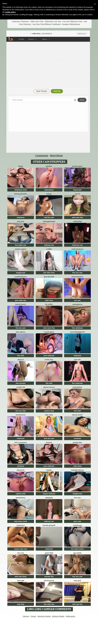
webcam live (49, 245)
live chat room (49, 273)
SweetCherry (20, 498)
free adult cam (20, 245)
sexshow (77, 438)
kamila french (20, 304)
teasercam (77, 190)
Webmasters (70, 616)
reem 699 (20, 581)
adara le (21, 360)
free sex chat (21, 411)
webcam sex (49, 521)
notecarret (21, 525)
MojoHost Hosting (44, 616)
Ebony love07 (77, 415)
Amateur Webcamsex (71, 24)
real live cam (49, 217)
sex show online (77, 549)
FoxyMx (49, 442)
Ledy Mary (49, 415)
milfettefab (77, 221)
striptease (20, 217)
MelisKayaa (77, 525)
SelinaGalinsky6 (49, 221)
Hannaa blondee (20, 194)
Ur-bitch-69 (20, 387)
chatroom (77, 356)
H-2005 (49, 249)
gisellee (49, 166)
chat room (49, 300)
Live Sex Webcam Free (72, 21)
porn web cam (20, 300)
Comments (41, 155)
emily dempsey (77, 249)
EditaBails (49, 498)
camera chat (49, 411)
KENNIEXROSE (20, 415)
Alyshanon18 (49, 581)
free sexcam (20, 383)
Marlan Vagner (20, 249)
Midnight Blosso (77, 470)
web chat (20, 604)
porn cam (77, 521)
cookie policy (10, 12)
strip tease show (20, 521)
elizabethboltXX (77, 277)
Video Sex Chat (36, 21)
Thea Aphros (20, 332)
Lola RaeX (77, 498)
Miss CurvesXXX (20, 442)
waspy (49, 194)
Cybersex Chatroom (20, 21)
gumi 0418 (49, 553)
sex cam (77, 300)
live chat (20, 356)
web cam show (21, 577)
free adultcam (77, 328)
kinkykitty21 (77, 387)
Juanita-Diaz (77, 442)
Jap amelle (77, 553)
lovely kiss (49, 360)
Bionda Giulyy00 (49, 525)
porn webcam (49, 356)
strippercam (20, 273)
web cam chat (77, 217)
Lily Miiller (49, 304)
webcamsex (49, 190)
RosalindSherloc (20, 277)
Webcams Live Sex (53, 21)
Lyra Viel (77, 360)
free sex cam (77, 273)
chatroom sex (77, 245)
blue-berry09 (49, 277)
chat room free (49, 328)
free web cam (49, 604)
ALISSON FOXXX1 (49, 387)
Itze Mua (20, 553)
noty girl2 (77, 581)
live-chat (77, 411)
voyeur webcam (49, 494)
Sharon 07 (20, 470)
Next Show (56, 155)
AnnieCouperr (77, 166)
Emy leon (20, 221)
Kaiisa (20, 166)
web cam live (77, 604)
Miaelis (49, 470)
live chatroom (77, 383)
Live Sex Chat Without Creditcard (47, 24)
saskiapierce (77, 304)
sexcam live (49, 577)
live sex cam (21, 328)
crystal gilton (49, 332)
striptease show (20, 190)
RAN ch (77, 194)
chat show (77, 466)
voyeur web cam (20, 549)
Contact (33, 616)
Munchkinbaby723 (77, 332)
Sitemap (26, 616)
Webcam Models (58, 616)
